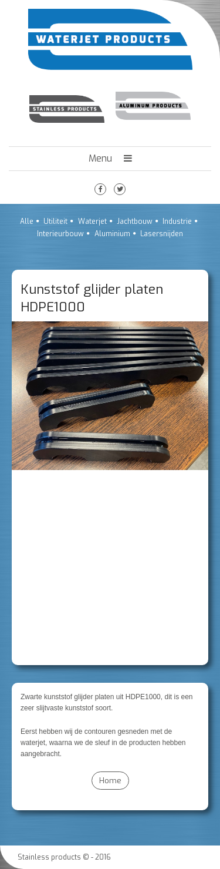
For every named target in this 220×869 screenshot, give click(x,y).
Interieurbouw (60, 234)
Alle (26, 221)
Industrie (177, 221)
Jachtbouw (135, 221)
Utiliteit (55, 221)
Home (110, 781)
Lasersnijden (161, 234)
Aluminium (112, 234)
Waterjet (92, 221)
